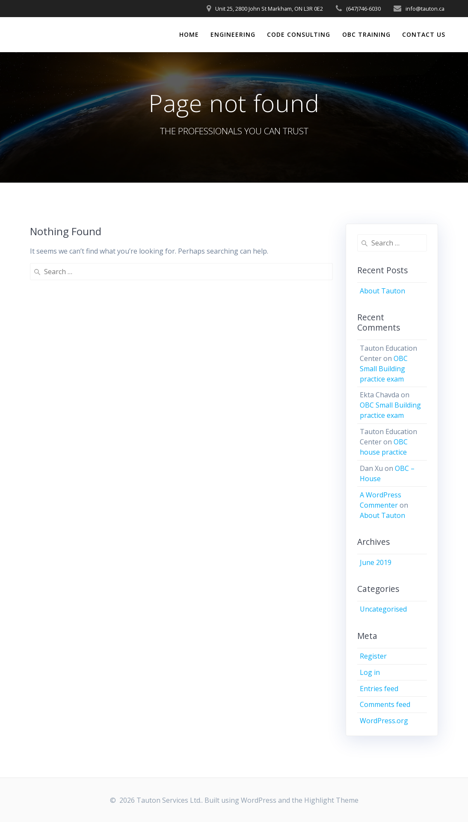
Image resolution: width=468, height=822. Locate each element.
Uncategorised (383, 609)
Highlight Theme (331, 800)
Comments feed (385, 704)
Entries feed (379, 688)
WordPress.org (384, 720)
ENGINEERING (232, 34)
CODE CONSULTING (298, 34)
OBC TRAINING (366, 34)
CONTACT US (423, 34)
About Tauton (382, 291)
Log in (370, 672)
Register (373, 656)
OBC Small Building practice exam (384, 369)
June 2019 (375, 562)
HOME (189, 34)
